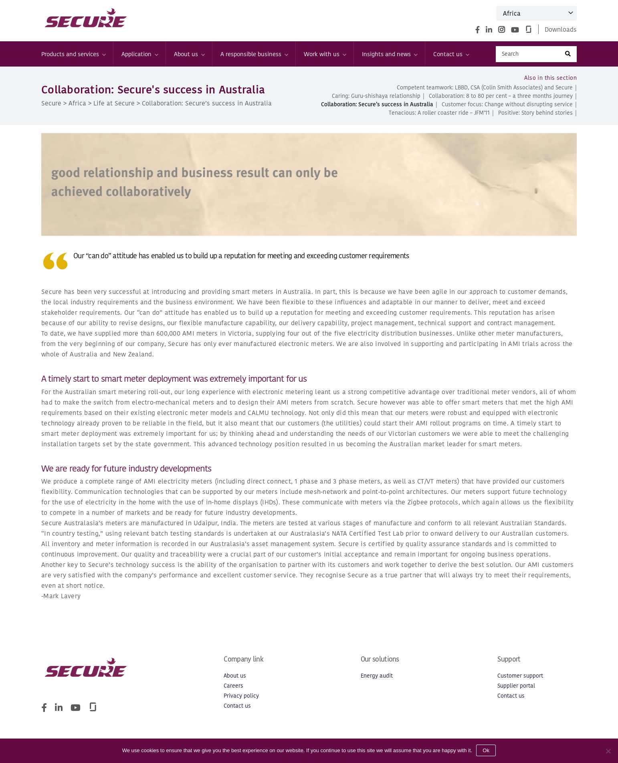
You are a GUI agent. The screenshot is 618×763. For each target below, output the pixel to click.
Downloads (561, 29)
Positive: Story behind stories (535, 113)
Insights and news (389, 54)
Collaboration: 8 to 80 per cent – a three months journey (501, 96)
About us (189, 54)
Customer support (520, 676)
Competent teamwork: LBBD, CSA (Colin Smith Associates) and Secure (485, 87)
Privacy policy (241, 696)
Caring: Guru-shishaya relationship (376, 96)
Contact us (451, 54)
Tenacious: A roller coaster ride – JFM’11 (439, 113)
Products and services (73, 54)
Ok (486, 750)
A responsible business (253, 54)
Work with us (324, 54)
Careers (233, 686)
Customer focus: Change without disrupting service (507, 104)
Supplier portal (516, 686)
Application (139, 54)
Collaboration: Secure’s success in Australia (377, 104)
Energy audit (377, 676)
